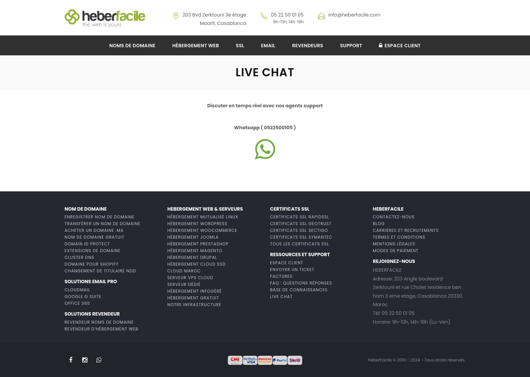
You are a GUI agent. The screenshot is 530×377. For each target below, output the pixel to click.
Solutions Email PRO (91, 281)
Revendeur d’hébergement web (101, 329)
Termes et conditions (399, 237)
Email (268, 45)
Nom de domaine (86, 209)
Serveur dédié (184, 284)
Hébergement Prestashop (197, 244)
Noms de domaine (132, 45)
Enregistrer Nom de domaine (100, 217)
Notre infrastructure (194, 304)
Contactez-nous (394, 217)
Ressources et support (300, 254)
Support (351, 45)
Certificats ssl (289, 209)
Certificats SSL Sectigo (299, 230)
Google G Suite (83, 296)
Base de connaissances (299, 290)
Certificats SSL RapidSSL (299, 217)
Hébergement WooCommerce (202, 230)
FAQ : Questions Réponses (301, 283)
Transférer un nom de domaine (102, 223)
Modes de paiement (395, 250)
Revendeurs (307, 45)
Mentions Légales (394, 244)
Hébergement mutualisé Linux (202, 217)
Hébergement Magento (194, 250)
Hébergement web (195, 45)
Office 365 (77, 303)
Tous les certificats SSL (299, 244)
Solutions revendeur (92, 314)
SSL (240, 45)
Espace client (399, 45)
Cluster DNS (79, 257)
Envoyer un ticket (292, 269)
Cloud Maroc (184, 271)
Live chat (281, 296)
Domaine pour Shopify (92, 264)
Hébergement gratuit (193, 298)
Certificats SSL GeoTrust (301, 223)
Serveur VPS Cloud (190, 277)
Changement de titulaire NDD (100, 271)
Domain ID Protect (87, 244)
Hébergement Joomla (193, 237)
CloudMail (77, 290)
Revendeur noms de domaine (99, 322)
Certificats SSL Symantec (301, 237)
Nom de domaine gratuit (94, 237)
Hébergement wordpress (197, 223)
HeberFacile (388, 209)
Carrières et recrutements (406, 230)
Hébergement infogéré (194, 291)
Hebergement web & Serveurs (205, 209)
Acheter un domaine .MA (94, 230)
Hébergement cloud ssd (196, 264)
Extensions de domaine (93, 250)
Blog (379, 223)
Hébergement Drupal (192, 257)
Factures (281, 276)
